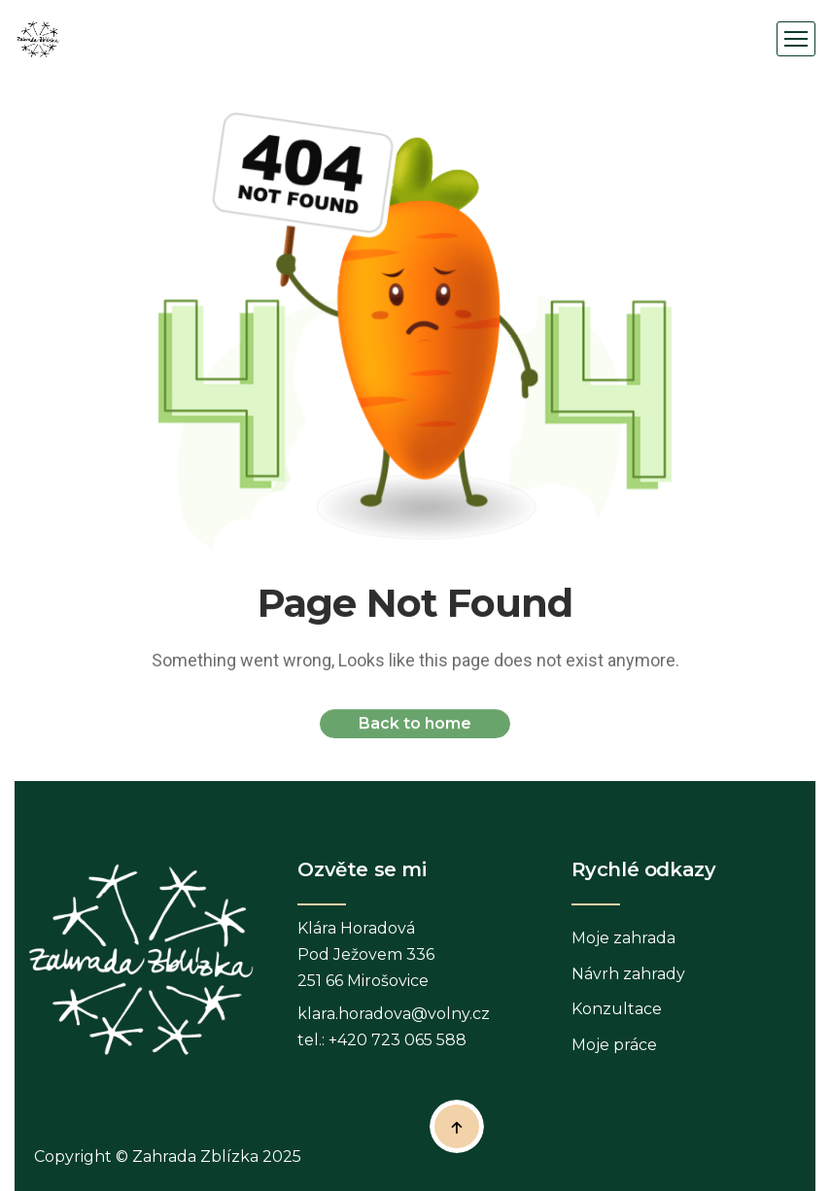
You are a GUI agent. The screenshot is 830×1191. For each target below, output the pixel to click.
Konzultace (616, 1009)
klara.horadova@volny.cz (393, 1013)
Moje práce (614, 1045)
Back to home (415, 727)
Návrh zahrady (628, 974)
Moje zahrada (623, 938)
